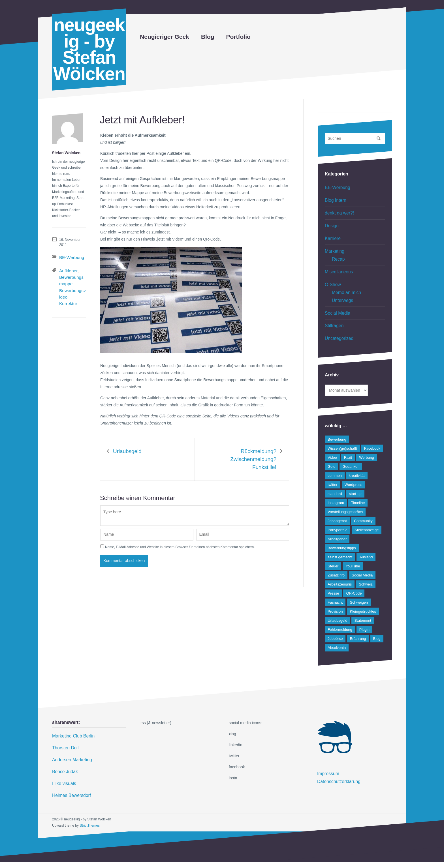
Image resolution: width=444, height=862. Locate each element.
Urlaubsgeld (125, 448)
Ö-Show (332, 277)
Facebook (372, 436)
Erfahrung (358, 626)
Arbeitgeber (337, 527)
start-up (355, 481)
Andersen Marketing (69, 745)
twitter (333, 472)
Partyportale (337, 518)
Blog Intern (334, 199)
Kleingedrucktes (363, 599)
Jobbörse (335, 626)
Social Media (336, 303)
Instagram (336, 490)
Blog (207, 36)
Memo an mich (345, 284)
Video (332, 445)
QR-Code (354, 581)
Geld (331, 454)
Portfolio (238, 36)
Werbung (366, 445)
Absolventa (337, 635)
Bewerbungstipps (342, 536)
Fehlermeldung (340, 617)
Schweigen (359, 590)
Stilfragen (333, 314)
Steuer (333, 554)
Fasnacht (335, 590)
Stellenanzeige (367, 518)
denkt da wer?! (338, 211)
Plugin (364, 617)
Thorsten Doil (64, 734)
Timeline (358, 490)
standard (335, 481)
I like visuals (62, 767)
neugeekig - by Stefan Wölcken (89, 49)
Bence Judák (63, 756)
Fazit (348, 445)
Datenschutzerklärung (336, 767)
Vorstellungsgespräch (345, 500)
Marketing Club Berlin (71, 723)
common (335, 463)
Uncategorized (337, 326)
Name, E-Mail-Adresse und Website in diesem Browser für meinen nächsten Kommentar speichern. (180, 532)
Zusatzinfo (336, 563)
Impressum (327, 761)
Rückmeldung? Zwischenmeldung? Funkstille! (244, 451)
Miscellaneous (337, 265)
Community (363, 509)
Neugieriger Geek (164, 36)
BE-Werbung (68, 257)
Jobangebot (337, 509)
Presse (333, 581)
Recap (337, 253)
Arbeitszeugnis (340, 572)
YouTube (352, 554)
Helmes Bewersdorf (69, 778)
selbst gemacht (340, 545)
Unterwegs (341, 291)
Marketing (333, 246)
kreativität (357, 463)
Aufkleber (66, 269)
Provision (335, 599)
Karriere (332, 234)
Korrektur (70, 289)
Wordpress (353, 472)
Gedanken (350, 454)
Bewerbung (337, 427)
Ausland (366, 545)
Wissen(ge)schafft (342, 436)
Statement (362, 608)
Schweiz (365, 572)
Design (331, 222)
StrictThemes (90, 808)
